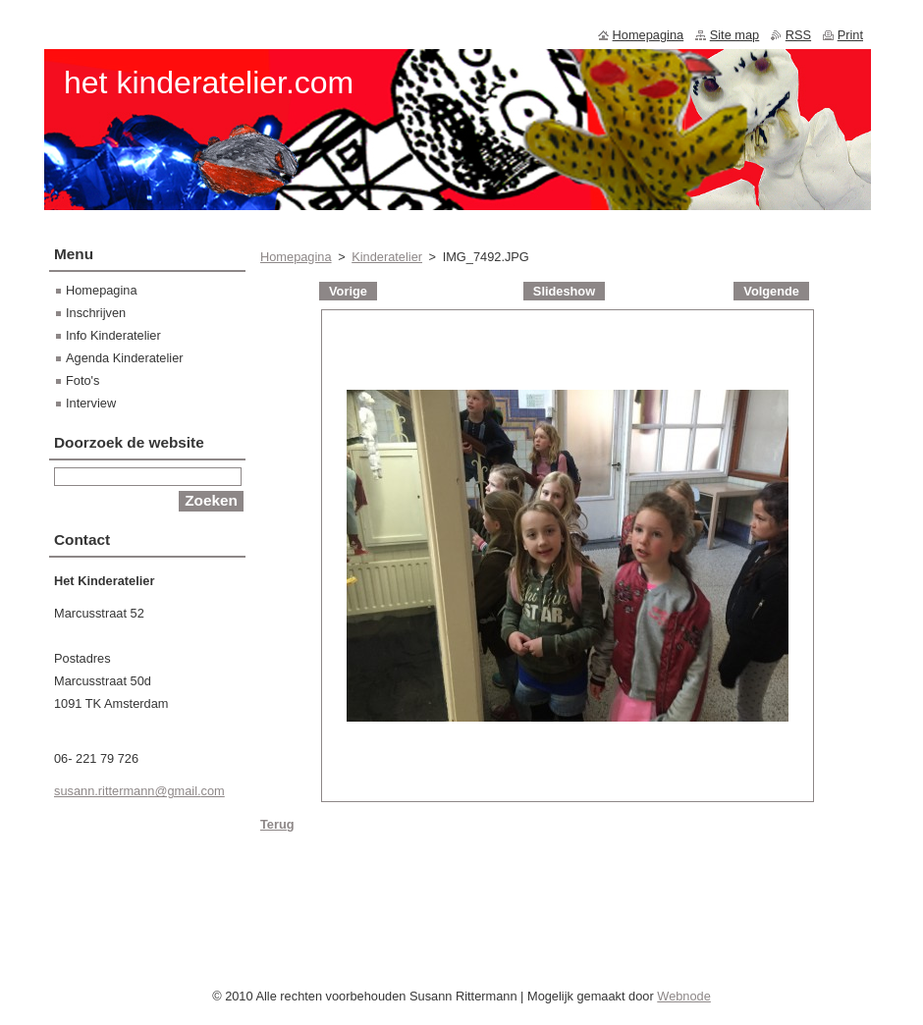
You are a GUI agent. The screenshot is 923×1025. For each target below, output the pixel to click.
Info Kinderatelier (113, 335)
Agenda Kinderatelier (125, 358)
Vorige (348, 291)
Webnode (684, 1001)
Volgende (771, 291)
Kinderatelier (387, 256)
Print (850, 34)
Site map (735, 34)
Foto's (82, 380)
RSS (798, 34)
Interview (91, 403)
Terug (277, 824)
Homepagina (296, 256)
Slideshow (564, 291)
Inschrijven (96, 312)
